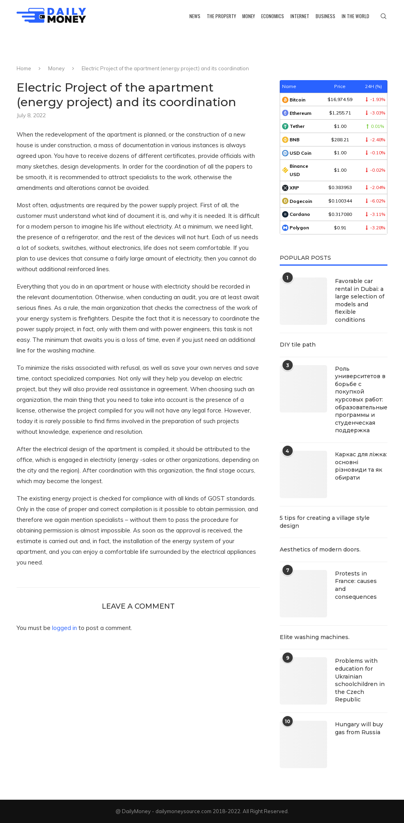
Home (24, 68)
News (194, 16)
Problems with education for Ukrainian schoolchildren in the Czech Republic (360, 680)
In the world (355, 16)
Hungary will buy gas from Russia (359, 728)
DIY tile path (298, 344)
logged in (64, 628)
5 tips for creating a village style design (325, 521)
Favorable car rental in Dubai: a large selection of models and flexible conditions (359, 300)
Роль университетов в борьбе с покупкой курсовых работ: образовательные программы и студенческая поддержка (361, 399)
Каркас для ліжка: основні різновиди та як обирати (361, 466)
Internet (299, 16)
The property (221, 16)
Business (325, 16)
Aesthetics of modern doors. (320, 549)
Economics (272, 16)
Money (248, 16)
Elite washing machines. (315, 637)
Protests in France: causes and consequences (356, 585)
